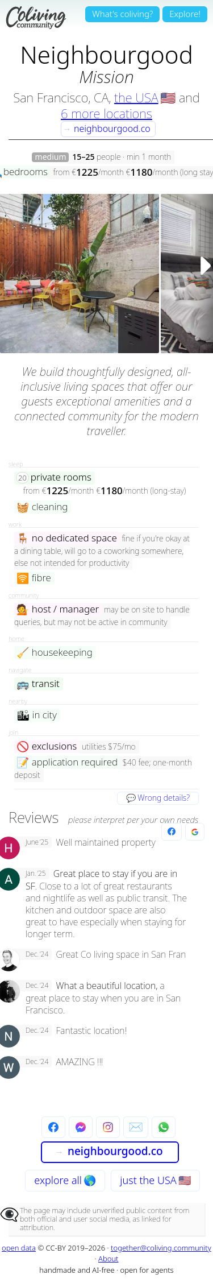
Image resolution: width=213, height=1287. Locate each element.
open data (19, 1248)
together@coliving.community (161, 1248)
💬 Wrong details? (158, 797)
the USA (136, 97)
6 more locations (106, 113)
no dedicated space (66, 538)
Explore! (185, 13)
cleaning (42, 507)
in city (36, 715)
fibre (33, 578)
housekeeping (54, 652)
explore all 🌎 (65, 1180)
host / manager (57, 609)
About (108, 1258)
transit (38, 683)
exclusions (46, 746)
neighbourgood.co (106, 128)
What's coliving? (122, 13)
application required (67, 762)
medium (50, 157)
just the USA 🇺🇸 (155, 1180)
